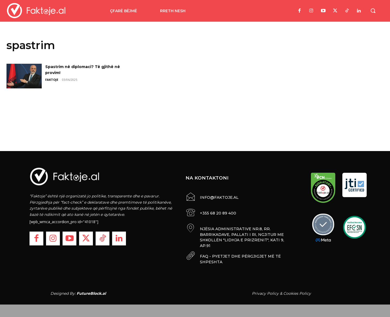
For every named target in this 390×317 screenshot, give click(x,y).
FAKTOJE (51, 80)
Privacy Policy (265, 292)
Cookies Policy (297, 292)
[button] (373, 10)
